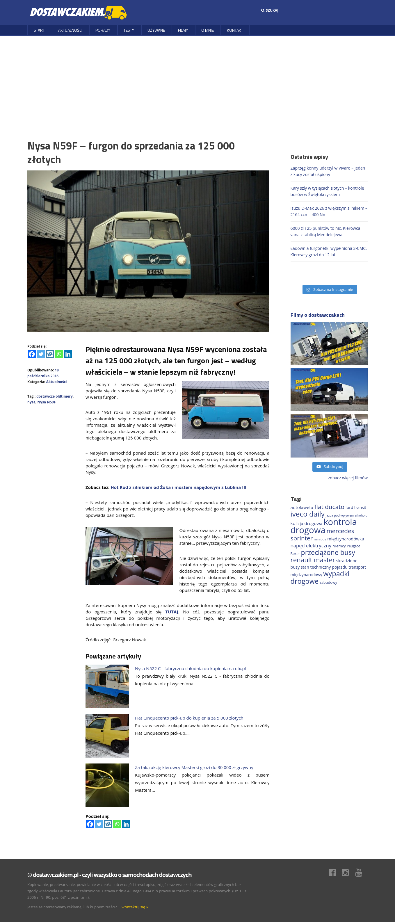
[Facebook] (32, 354)
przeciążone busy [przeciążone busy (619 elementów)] (328, 552)
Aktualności (70, 30)
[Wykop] (50, 354)
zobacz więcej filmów (348, 477)
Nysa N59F (46, 402)
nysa (31, 402)
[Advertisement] (197, 79)
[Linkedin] (68, 354)
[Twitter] (41, 354)
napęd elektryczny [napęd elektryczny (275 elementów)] (311, 545)
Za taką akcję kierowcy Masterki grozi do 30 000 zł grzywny (194, 767)
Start (39, 30)
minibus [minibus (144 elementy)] (320, 539)
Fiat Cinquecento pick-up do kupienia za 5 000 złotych (189, 718)
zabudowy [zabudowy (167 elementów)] (328, 582)
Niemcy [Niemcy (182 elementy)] (339, 546)
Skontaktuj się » (134, 906)
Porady (102, 30)
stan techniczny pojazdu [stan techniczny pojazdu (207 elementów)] (324, 567)
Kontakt (235, 30)
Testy (129, 30)
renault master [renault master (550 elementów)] (313, 559)
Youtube (361, 872)
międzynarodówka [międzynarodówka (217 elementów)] (345, 539)
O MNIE (207, 30)
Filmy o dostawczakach (318, 315)
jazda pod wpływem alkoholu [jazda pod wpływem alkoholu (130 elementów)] (346, 515)
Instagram (348, 872)
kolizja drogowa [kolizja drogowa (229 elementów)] (307, 523)
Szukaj (269, 10)
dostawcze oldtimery (54, 396)
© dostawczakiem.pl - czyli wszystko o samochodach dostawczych (109, 875)
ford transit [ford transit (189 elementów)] (356, 507)
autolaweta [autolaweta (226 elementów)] (302, 507)
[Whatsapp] (59, 354)
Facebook (335, 872)
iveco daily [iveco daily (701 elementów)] (308, 514)
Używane (156, 30)
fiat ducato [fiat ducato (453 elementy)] (329, 507)
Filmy (183, 30)
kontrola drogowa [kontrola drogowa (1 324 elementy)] (324, 526)
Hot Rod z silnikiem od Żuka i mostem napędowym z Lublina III (178, 487)
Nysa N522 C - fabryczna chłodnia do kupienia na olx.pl (190, 668)
